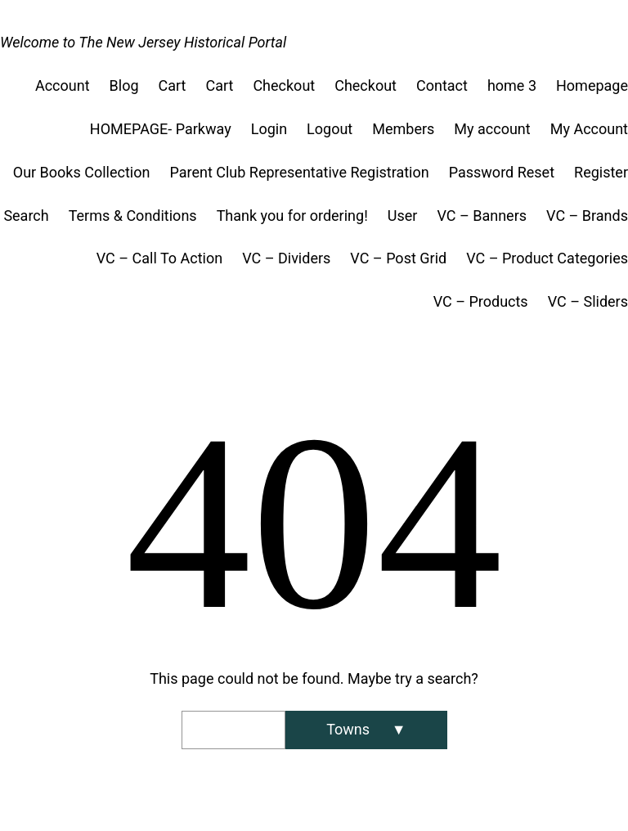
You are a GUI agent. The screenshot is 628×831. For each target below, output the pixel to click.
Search (25, 215)
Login (269, 128)
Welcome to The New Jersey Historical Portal (143, 42)
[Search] (365, 730)
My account (492, 128)
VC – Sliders (588, 301)
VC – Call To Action (159, 258)
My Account (589, 128)
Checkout (284, 85)
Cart (172, 85)
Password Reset (501, 172)
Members (403, 128)
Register (601, 172)
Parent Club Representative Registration (298, 172)
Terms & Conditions (133, 215)
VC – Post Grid (398, 258)
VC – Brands (587, 215)
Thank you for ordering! (292, 215)
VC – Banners (482, 215)
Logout (329, 128)
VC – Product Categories (547, 258)
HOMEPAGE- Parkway (160, 128)
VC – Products (480, 301)
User (403, 215)
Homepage (592, 85)
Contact (442, 85)
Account (62, 85)
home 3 (511, 85)
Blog (124, 85)
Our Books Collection (81, 172)
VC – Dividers (286, 258)
